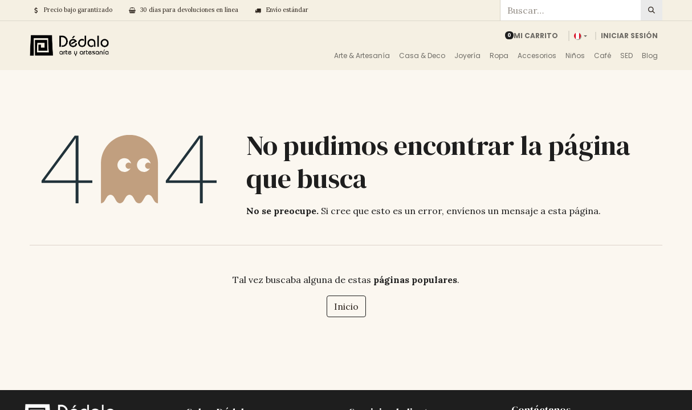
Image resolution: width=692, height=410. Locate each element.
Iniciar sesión (629, 35)
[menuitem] (361, 55)
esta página (573, 210)
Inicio (346, 306)
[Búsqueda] (651, 10)
